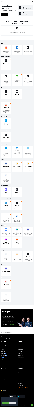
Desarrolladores (20, 375)
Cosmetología (20, 355)
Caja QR (3, 353)
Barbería (19, 345)
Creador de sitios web (4, 345)
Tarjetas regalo (3, 347)
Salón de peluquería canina (22, 359)
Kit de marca (20, 377)
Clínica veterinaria (21, 357)
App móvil (19, 372)
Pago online (4, 355)
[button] (12, 396)
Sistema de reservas (4, 368)
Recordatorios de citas (4, 351)
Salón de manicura (21, 347)
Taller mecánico (20, 353)
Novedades (20, 381)
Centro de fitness (21, 349)
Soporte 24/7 (20, 370)
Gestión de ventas (4, 377)
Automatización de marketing (5, 372)
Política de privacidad (11, 404)
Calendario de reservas (4, 343)
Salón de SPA (20, 351)
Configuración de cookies (5, 404)
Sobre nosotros (20, 385)
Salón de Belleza (20, 343)
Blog (18, 379)
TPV (2, 357)
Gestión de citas (3, 370)
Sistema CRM (3, 379)
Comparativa (20, 383)
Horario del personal (4, 375)
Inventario (2, 349)
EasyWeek (2, 332)
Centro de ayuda (20, 368)
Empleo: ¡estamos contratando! (23, 387)
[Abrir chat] (32, 405)
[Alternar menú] (32, 1)
